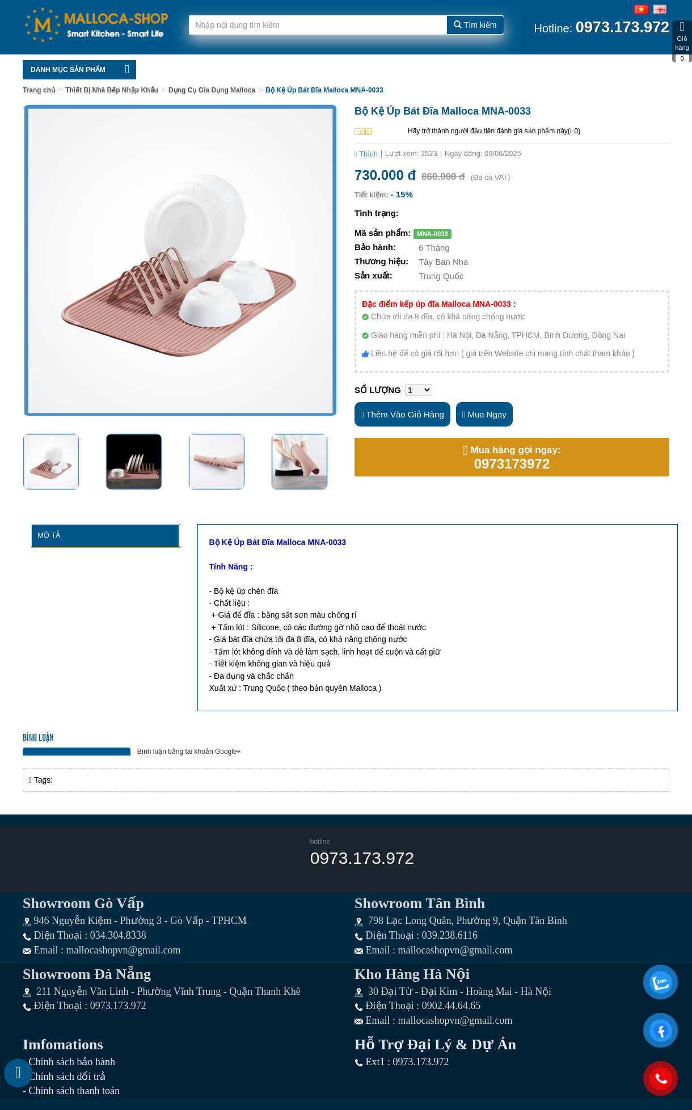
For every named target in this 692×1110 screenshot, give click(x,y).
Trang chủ (39, 90)
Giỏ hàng (682, 41)
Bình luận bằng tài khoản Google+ (189, 752)
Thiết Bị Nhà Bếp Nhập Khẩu (111, 90)
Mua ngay (484, 414)
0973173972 (512, 464)
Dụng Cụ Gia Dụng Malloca (211, 90)
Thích (366, 154)
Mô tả (48, 535)
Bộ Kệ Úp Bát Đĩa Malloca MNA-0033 (324, 90)
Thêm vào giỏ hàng (402, 414)
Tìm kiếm (475, 24)
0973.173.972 (362, 858)
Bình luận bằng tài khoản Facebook (76, 752)
